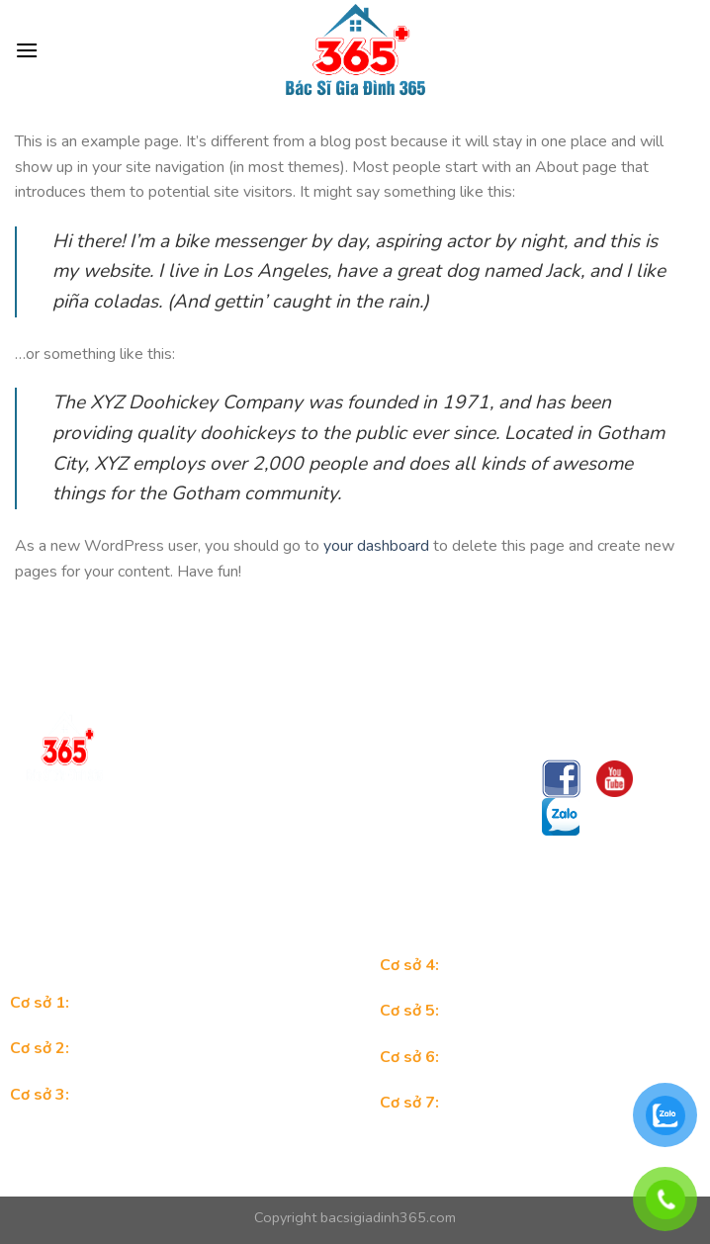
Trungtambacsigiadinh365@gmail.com (262, 886)
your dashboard (376, 546)
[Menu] (27, 50)
